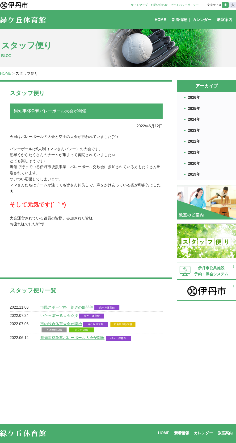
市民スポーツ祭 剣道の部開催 (66, 307)
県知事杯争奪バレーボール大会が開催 (72, 338)
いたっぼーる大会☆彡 (59, 316)
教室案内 (224, 20)
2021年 (194, 152)
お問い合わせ (159, 5)
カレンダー (202, 20)
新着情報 (179, 20)
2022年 (194, 141)
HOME (160, 20)
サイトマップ (139, 5)
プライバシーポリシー (184, 5)
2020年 (194, 163)
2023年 (194, 130)
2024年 (194, 119)
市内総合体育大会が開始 (61, 324)
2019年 (194, 174)
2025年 (194, 109)
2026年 (194, 97)
